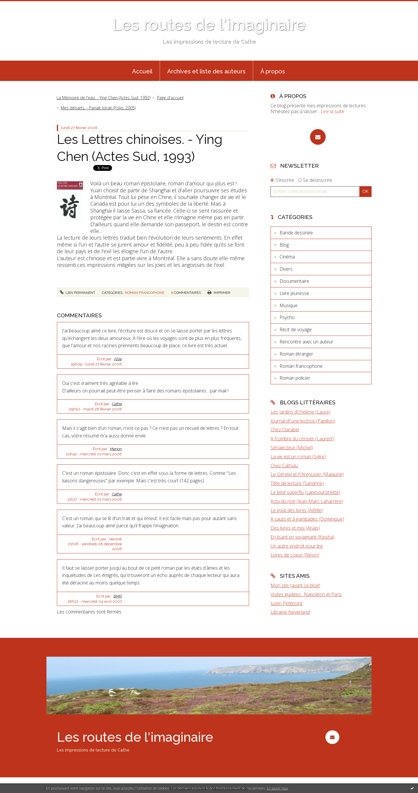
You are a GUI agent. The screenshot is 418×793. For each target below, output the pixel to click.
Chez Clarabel (285, 429)
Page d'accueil (170, 97)
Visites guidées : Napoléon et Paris (306, 594)
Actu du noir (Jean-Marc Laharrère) (307, 501)
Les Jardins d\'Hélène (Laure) (300, 412)
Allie (118, 359)
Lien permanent (77, 293)
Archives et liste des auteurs (206, 71)
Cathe (117, 404)
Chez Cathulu (284, 465)
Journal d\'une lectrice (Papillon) (303, 421)
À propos (272, 71)
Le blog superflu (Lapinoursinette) (305, 492)
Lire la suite (332, 111)
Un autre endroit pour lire (297, 546)
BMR (117, 596)
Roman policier (295, 378)
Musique (289, 305)
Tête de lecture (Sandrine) (297, 483)
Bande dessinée (296, 232)
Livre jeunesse (294, 293)
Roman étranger (296, 354)
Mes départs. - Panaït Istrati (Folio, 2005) (98, 108)
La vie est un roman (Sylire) (298, 456)
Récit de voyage (296, 329)
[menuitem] (142, 71)
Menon (116, 449)
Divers (286, 269)
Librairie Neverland (290, 612)
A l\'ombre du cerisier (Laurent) (302, 438)
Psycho (287, 317)
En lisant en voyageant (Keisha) (302, 537)
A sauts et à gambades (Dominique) (307, 519)
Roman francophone (144, 293)
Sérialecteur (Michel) (292, 447)
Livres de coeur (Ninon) (295, 555)
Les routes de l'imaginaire (209, 24)
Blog (284, 245)
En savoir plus (277, 788)
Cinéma (287, 257)
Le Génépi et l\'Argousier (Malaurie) (307, 474)
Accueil (142, 71)
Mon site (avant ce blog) (295, 585)
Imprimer (219, 293)
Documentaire (294, 281)
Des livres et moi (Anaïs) (295, 528)
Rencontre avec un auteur (306, 341)
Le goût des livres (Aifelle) (297, 510)
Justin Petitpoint (286, 603)
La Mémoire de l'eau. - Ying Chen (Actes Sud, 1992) (103, 97)
